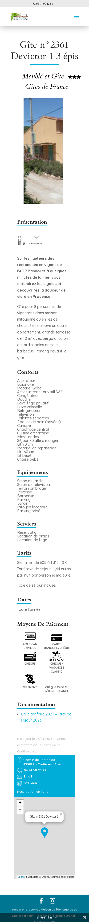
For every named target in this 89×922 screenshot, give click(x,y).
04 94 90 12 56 (44, 4)
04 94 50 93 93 (35, 770)
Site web (30, 783)
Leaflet (21, 876)
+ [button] (20, 803)
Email (28, 776)
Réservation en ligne (32, 791)
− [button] (20, 810)
